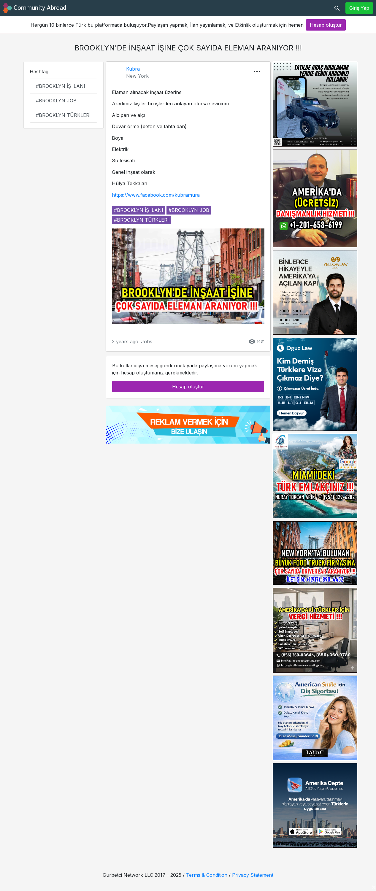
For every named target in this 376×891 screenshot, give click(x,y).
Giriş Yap (359, 8)
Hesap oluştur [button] (326, 25)
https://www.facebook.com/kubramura (156, 195)
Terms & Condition (206, 875)
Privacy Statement (252, 875)
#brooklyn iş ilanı (60, 86)
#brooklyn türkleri (63, 115)
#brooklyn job (56, 101)
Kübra (133, 69)
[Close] (373, 886)
